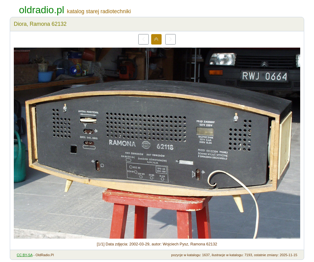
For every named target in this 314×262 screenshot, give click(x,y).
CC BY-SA (25, 255)
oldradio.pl (41, 9)
